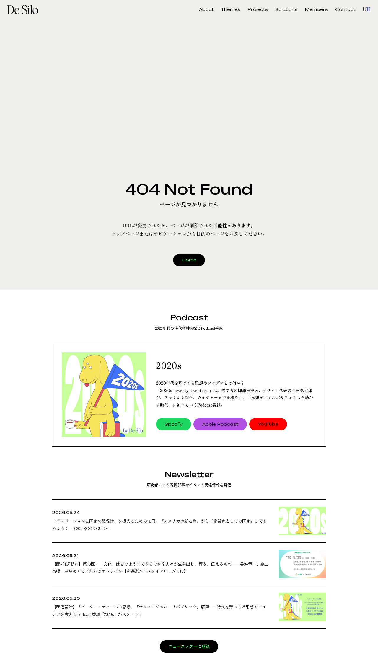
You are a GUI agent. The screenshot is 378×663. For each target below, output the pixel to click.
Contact (345, 9)
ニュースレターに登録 (189, 646)
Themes (230, 9)
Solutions (286, 9)
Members (316, 9)
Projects (257, 9)
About (206, 9)
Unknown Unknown (367, 9)
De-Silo (25, 9)
